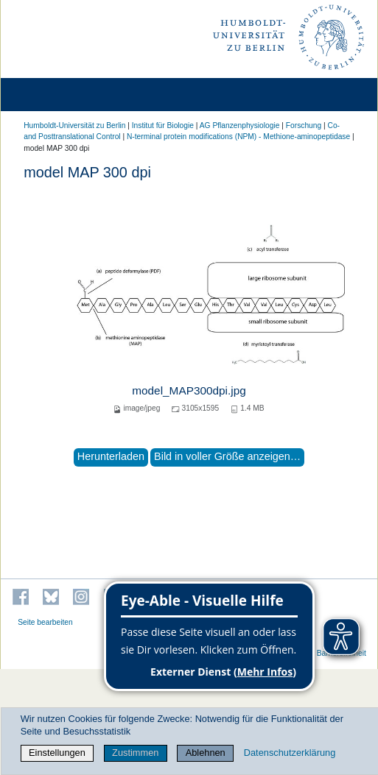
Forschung (303, 125)
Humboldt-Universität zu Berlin (74, 125)
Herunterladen (110, 456)
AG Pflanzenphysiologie (240, 125)
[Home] (53, 94)
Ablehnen (205, 752)
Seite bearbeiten (45, 622)
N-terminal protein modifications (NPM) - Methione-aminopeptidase (238, 136)
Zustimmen (135, 752)
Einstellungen (57, 752)
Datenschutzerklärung (289, 752)
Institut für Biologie (163, 125)
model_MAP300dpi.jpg (189, 390)
